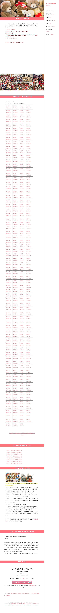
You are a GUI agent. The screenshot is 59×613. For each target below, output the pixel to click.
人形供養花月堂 (32, 585)
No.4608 (28, 258)
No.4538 (8, 191)
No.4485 (14, 132)
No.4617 (8, 271)
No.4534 (8, 186)
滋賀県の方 (22, 314)
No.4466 (8, 119)
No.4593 (21, 244)
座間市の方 (22, 425)
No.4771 (8, 419)
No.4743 (28, 397)
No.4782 (28, 419)
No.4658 (14, 316)
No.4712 (14, 370)
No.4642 (14, 298)
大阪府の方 (8, 112)
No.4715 (8, 374)
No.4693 (8, 352)
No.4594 (28, 244)
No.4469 (14, 119)
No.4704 (14, 361)
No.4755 (8, 410)
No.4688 (8, 347)
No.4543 (14, 195)
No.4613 (8, 267)
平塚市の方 (8, 125)
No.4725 (8, 383)
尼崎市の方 (15, 381)
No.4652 (28, 307)
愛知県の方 (8, 121)
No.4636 (28, 289)
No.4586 (8, 240)
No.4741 (14, 397)
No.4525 (8, 177)
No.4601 (14, 253)
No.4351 (21, 106)
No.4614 (14, 267)
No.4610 (14, 262)
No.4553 (28, 204)
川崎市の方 (22, 134)
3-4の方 (28, 179)
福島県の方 (28, 390)
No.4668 (21, 325)
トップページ (50, 10)
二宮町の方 (8, 107)
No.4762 (8, 415)
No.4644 (28, 298)
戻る (23, 435)
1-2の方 (28, 336)
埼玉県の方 (28, 134)
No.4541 (28, 191)
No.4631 (21, 285)
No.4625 (8, 280)
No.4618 (14, 271)
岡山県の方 (8, 152)
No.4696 (28, 352)
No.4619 (21, 271)
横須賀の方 (22, 157)
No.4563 (8, 218)
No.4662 (8, 321)
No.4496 (8, 146)
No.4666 (8, 325)
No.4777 (14, 419)
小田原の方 (22, 188)
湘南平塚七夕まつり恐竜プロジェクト (15, 604)
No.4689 (14, 347)
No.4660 (28, 316)
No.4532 (28, 182)
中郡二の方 (28, 197)
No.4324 (14, 106)
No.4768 (21, 415)
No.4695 (21, 352)
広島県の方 (15, 322)
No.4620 (28, 271)
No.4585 (28, 235)
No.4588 (21, 240)
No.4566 (28, 218)
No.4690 (21, 347)
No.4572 (28, 222)
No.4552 (21, 204)
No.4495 (28, 141)
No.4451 (21, 110)
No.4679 (28, 334)
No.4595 (8, 249)
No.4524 (28, 173)
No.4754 (28, 406)
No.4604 (28, 253)
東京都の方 (15, 112)
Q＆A (48, 23)
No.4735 (14, 392)
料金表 (48, 17)
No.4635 (21, 289)
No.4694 (14, 352)
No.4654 (14, 312)
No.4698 (14, 356)
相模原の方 (15, 125)
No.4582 (8, 235)
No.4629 (8, 285)
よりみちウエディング (30, 603)
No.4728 (28, 383)
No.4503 (21, 150)
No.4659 (21, 316)
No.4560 (14, 213)
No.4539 (14, 191)
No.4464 (28, 115)
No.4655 (21, 312)
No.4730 (14, 388)
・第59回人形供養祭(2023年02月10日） (14, 459)
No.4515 (21, 164)
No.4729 (8, 388)
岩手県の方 (8, 390)
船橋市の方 (28, 327)
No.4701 (28, 356)
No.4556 (21, 209)
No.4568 (14, 222)
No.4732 (28, 388)
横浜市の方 (28, 116)
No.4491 (28, 137)
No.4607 (21, 258)
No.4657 (8, 316)
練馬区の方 (28, 385)
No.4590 (28, 240)
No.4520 (28, 168)
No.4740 (8, 397)
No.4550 (8, 204)
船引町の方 (28, 372)
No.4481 (21, 128)
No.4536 (21, 186)
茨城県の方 (28, 139)
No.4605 (8, 258)
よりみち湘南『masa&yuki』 (21, 603)
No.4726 (14, 383)
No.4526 (14, 177)
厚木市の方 (8, 211)
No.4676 (8, 334)
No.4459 (14, 115)
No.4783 (8, 424)
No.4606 (14, 258)
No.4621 (8, 276)
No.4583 (14, 235)
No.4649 (8, 307)
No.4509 (8, 159)
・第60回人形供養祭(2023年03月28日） (14, 457)
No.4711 (8, 370)
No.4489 (14, 137)
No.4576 (21, 227)
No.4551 (14, 204)
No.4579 (14, 231)
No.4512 (28, 159)
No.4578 (8, 231)
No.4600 (8, 253)
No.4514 (14, 164)
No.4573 (8, 227)
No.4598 (28, 249)
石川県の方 (15, 300)
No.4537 (28, 186)
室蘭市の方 (8, 175)
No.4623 (21, 276)
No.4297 (8, 106)
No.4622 (14, 276)
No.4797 (21, 424)
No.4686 (21, 343)
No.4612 (28, 262)
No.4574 (14, 227)
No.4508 (28, 155)
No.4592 (14, 244)
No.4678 (21, 334)
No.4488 (8, 137)
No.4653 (8, 312)
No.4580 (21, 231)
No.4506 (14, 155)
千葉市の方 (15, 148)
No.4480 (14, 128)
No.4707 (8, 365)
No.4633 (8, 289)
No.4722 (14, 379)
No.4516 (28, 164)
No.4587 (14, 240)
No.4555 (14, 209)
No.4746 (21, 401)
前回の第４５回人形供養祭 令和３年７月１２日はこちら (22, 433)
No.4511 (21, 159)
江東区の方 (22, 193)
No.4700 (21, 356)
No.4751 (14, 406)
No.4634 (14, 289)
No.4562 (28, 213)
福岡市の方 (8, 367)
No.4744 (8, 401)
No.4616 (28, 267)
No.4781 (21, 419)
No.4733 (8, 392)
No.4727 (21, 383)
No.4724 (28, 379)
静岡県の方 (15, 399)
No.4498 (21, 146)
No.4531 (21, 182)
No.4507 (21, 155)
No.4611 (21, 262)
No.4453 (28, 110)
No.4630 (14, 285)
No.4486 (21, 132)
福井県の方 (22, 211)
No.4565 (21, 218)
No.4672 (8, 330)
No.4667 (14, 325)
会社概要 (50, 34)
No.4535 (14, 186)
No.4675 (28, 330)
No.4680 (8, 339)
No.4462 (21, 115)
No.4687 (28, 343)
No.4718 (21, 374)
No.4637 (8, 294)
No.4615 (21, 267)
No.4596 (14, 249)
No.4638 (14, 294)
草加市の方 (15, 242)
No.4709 (21, 365)
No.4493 (14, 141)
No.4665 (28, 321)
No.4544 (21, 195)
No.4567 (8, 222)
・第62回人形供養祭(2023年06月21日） (14, 454)
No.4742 (21, 397)
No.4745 (14, 401)
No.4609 (8, 262)
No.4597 (21, 249)
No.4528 (28, 177)
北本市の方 (28, 211)
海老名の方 (28, 273)
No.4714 (28, 370)
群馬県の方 (8, 358)
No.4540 (21, 191)
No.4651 (21, 307)
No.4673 (14, 330)
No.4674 (21, 330)
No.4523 (21, 173)
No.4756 (14, 410)
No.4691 (28, 347)
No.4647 (21, 303)
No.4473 (21, 119)
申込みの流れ (50, 14)
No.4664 (21, 321)
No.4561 (21, 213)
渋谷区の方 (28, 318)
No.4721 (8, 379)
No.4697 (8, 356)
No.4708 (14, 365)
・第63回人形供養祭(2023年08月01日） (14, 452)
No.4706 (28, 361)
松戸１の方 (22, 228)
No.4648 (28, 303)
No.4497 (14, 146)
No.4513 (8, 164)
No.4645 (8, 303)
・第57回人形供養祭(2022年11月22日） (14, 463)
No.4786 (14, 424)
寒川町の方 (15, 425)
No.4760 (28, 410)
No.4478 (28, 123)
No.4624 (28, 276)
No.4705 (21, 361)
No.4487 (28, 132)
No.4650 (14, 307)
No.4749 (28, 401)
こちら (22, 42)
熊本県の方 (22, 322)
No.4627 (21, 280)
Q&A (24, 578)
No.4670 (28, 325)
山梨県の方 (8, 188)
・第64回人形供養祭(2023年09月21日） (14, 450)
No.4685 (14, 343)
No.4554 (8, 209)
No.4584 (21, 235)
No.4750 (8, 406)
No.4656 (28, 312)
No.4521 (8, 173)
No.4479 (8, 128)
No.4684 (8, 343)
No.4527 (21, 177)
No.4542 (8, 195)
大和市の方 (15, 130)
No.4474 (28, 119)
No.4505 (8, 155)
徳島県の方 (22, 358)
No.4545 (28, 195)
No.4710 (28, 365)
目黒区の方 (22, 112)
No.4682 (21, 339)
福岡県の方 (8, 403)
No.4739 (28, 392)
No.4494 (21, 141)
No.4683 (28, 339)
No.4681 (14, 339)
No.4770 (28, 415)
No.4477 (21, 123)
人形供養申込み (50, 20)
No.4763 (14, 415)
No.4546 (8, 200)
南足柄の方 (28, 193)
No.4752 (21, 406)
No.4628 (28, 280)
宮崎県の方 (8, 148)
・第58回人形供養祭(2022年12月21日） (14, 461)
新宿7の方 (15, 385)
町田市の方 (8, 305)
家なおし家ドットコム (35, 604)
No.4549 (28, 200)
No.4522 (14, 173)
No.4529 (8, 182)
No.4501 (14, 150)
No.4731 (21, 388)
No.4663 (14, 321)
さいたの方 (28, 152)
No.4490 (21, 137)
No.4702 (8, 361)
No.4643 (21, 298)
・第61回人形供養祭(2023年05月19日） (14, 456)
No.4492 (8, 141)
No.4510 (14, 159)
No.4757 (21, 410)
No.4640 (28, 294)
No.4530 (14, 182)
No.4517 (8, 168)
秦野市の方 (15, 287)
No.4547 (14, 200)
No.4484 (8, 132)
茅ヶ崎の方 (8, 425)
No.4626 (14, 280)
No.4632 (28, 285)
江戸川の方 (8, 309)
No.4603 (21, 253)
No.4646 (14, 303)
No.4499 (28, 146)
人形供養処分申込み (25, 593)
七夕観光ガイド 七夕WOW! (26, 604)
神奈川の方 (15, 107)
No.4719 (28, 374)
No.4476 (14, 123)
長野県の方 (22, 363)
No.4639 (21, 294)
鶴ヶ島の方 (28, 143)
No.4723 (21, 379)
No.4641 (8, 298)
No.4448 (14, 110)
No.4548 (21, 200)
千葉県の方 (22, 327)
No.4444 (8, 110)
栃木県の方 (8, 385)
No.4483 (28, 128)
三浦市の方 (22, 278)
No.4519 (21, 168)
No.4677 (14, 334)
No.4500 (8, 150)
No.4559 (8, 213)
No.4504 (28, 150)
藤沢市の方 (22, 116)
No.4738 (21, 392)
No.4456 (8, 115)
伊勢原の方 (28, 107)
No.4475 (8, 123)
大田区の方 (15, 202)
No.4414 (28, 106)
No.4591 (8, 244)
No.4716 (14, 374)
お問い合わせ (50, 26)
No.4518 (14, 168)
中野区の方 (22, 354)
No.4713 (21, 370)
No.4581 (28, 231)
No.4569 (21, 222)
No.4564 (14, 218)
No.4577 (28, 227)
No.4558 (28, 209)
